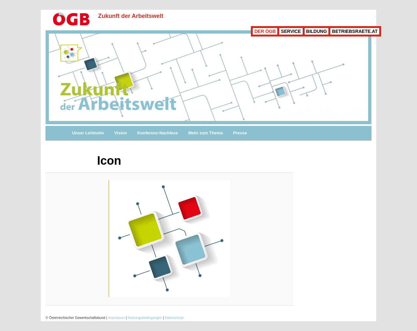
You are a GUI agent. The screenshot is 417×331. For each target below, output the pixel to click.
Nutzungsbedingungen (145, 318)
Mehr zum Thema (205, 132)
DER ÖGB (265, 31)
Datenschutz (174, 318)
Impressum (116, 318)
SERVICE (291, 31)
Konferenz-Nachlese (157, 132)
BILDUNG (316, 31)
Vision (120, 132)
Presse (240, 132)
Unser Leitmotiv (88, 132)
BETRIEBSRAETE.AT (355, 31)
